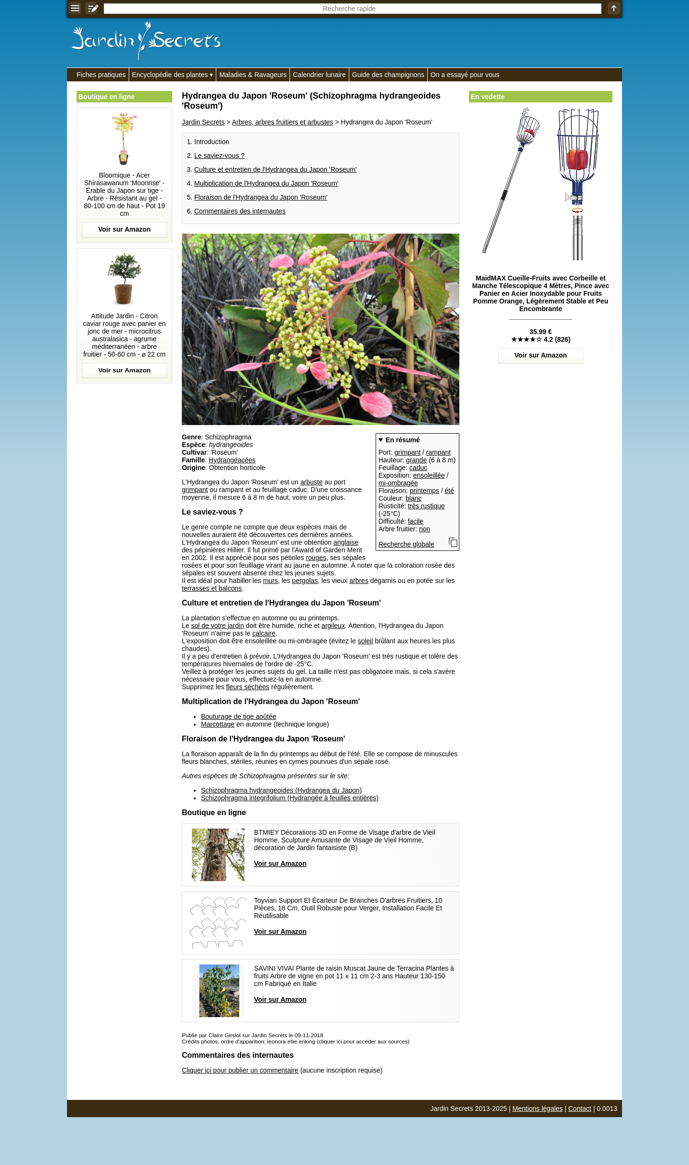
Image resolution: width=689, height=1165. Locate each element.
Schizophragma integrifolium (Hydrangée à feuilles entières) (289, 798)
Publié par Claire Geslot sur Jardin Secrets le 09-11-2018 (252, 1035)
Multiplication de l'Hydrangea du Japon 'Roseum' (266, 183)
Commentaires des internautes (240, 211)
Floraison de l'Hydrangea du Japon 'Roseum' (260, 197)
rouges (316, 557)
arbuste (311, 482)
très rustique (426, 506)
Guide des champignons (388, 74)
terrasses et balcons (212, 588)
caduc (418, 467)
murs (270, 580)
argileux (333, 625)
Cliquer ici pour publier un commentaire (240, 1070)
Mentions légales (537, 1108)
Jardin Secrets (203, 122)
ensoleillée (429, 475)
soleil (365, 641)
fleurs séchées (247, 687)
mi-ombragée (398, 483)
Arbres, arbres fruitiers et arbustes (282, 122)
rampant (438, 452)
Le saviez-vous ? (219, 155)
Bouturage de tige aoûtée (238, 716)
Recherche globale (406, 544)
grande (416, 460)
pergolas (305, 580)
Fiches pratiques (101, 74)
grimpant (407, 452)
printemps (424, 490)
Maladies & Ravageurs (253, 74)
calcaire (263, 633)
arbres (358, 580)
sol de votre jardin (217, 625)
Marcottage (217, 724)
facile (415, 521)
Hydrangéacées (232, 460)
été (449, 490)
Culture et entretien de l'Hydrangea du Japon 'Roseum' (275, 169)
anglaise (345, 542)
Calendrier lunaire (319, 74)
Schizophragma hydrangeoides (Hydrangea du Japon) (281, 790)
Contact (579, 1108)
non (424, 529)
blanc (414, 498)
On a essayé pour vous (465, 74)
